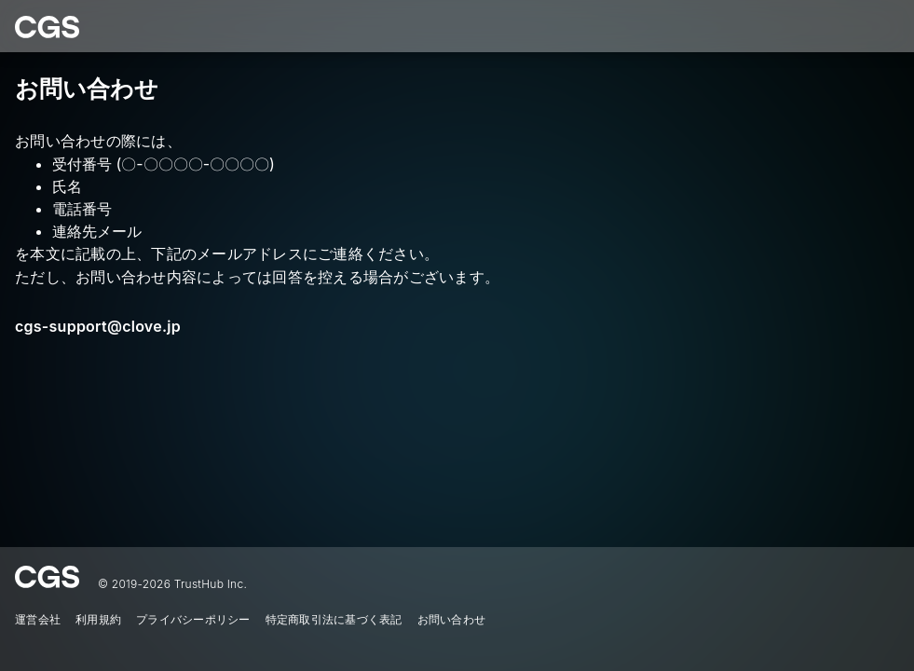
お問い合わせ (451, 619)
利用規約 (98, 619)
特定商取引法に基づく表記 (334, 619)
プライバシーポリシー (193, 619)
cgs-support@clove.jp (98, 326)
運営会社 (38, 619)
